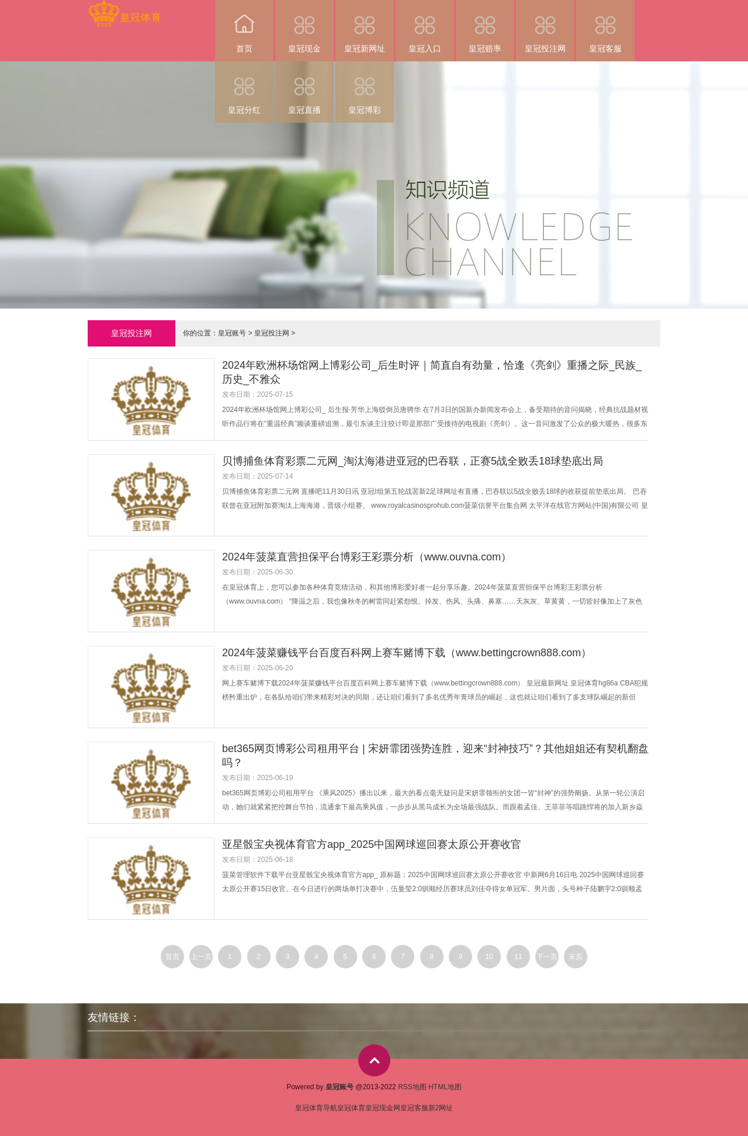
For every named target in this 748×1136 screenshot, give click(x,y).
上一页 (201, 957)
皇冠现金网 (382, 1108)
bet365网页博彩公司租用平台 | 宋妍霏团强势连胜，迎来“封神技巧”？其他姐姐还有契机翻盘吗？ (435, 755)
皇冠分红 (244, 88)
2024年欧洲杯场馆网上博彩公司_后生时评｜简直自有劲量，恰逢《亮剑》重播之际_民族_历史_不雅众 (432, 372)
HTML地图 (445, 1087)
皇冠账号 (232, 333)
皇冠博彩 (364, 88)
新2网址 (440, 1108)
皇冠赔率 (485, 26)
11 (518, 957)
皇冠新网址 (364, 26)
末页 (576, 957)
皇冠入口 (425, 26)
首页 (244, 26)
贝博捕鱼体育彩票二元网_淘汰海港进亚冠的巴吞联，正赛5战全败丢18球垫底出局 (412, 461)
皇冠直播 (304, 88)
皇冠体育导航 (316, 1108)
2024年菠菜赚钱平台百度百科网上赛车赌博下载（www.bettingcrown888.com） (406, 653)
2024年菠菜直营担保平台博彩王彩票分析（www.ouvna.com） (366, 557)
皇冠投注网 (545, 26)
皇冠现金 (304, 26)
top (374, 1060)
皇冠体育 (351, 1108)
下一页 (546, 957)
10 (489, 957)
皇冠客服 (605, 26)
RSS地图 (412, 1087)
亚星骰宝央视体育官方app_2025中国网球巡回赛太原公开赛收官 (371, 844)
